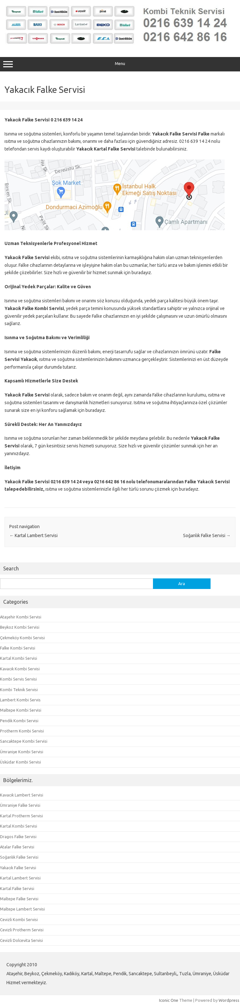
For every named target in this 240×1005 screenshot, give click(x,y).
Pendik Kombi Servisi (19, 720)
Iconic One (168, 1000)
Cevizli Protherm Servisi (22, 929)
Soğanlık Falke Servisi (207, 535)
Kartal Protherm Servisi (21, 815)
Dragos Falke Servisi (18, 836)
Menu (120, 64)
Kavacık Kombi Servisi (20, 668)
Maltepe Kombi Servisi (20, 710)
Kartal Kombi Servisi (18, 658)
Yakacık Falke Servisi (18, 867)
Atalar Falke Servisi (17, 847)
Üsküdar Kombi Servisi (20, 762)
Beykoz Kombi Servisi (19, 627)
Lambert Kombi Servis (20, 700)
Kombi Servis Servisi (18, 679)
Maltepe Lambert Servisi (22, 909)
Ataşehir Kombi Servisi (20, 617)
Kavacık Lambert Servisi (21, 795)
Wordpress (229, 1000)
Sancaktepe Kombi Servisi (23, 741)
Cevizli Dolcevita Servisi (21, 940)
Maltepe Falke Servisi (19, 898)
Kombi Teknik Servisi (19, 689)
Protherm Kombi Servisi (22, 731)
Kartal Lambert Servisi (33, 535)
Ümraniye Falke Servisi (20, 805)
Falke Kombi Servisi (17, 648)
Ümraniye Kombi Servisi (21, 751)
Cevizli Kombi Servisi (19, 919)
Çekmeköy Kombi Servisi (22, 637)
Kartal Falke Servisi (17, 888)
